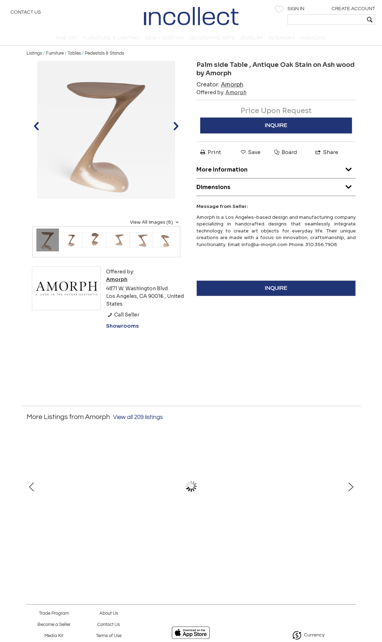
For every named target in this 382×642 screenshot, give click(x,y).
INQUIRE (276, 125)
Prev (32, 486)
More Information (276, 168)
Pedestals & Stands (104, 53)
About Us (108, 613)
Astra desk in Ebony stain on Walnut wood (191, 531)
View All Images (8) (155, 222)
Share (326, 152)
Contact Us (26, 12)
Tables (74, 53)
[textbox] (326, 20)
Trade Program (54, 613)
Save (250, 152)
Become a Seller (53, 624)
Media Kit (53, 636)
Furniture (55, 53)
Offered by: (221, 92)
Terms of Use (108, 636)
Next (350, 486)
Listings (34, 53)
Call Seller (122, 315)
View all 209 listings (138, 417)
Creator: (219, 84)
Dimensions (276, 185)
